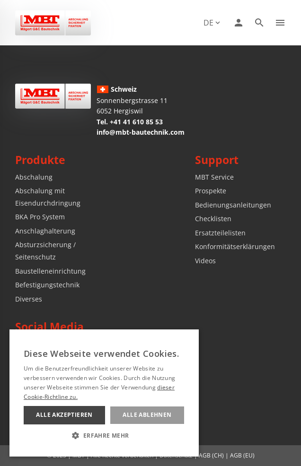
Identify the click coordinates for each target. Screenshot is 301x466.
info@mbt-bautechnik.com (141, 132)
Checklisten (213, 218)
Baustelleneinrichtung (50, 271)
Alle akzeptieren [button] (64, 415)
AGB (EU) (242, 455)
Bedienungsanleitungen (233, 204)
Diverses (28, 298)
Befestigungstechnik (47, 284)
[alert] (104, 393)
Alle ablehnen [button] (147, 415)
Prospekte (210, 190)
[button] (104, 435)
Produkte (40, 159)
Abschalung (34, 177)
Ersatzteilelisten (220, 232)
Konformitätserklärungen (235, 246)
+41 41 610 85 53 (136, 121)
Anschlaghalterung (45, 230)
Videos (205, 260)
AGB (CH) (211, 455)
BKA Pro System (40, 216)
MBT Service (214, 177)
